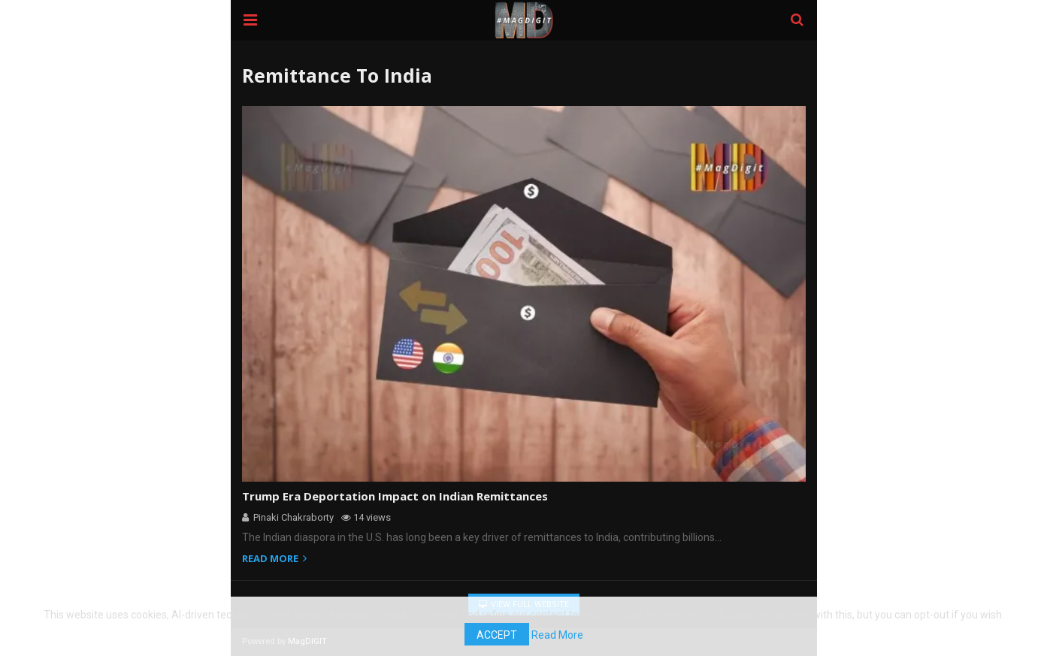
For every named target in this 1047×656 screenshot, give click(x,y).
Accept (1000, 619)
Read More (523, 637)
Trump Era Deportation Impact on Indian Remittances (384, 496)
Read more (276, 559)
